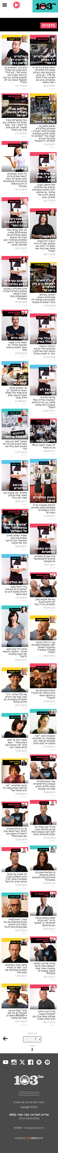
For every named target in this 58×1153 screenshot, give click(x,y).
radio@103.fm (29, 1107)
